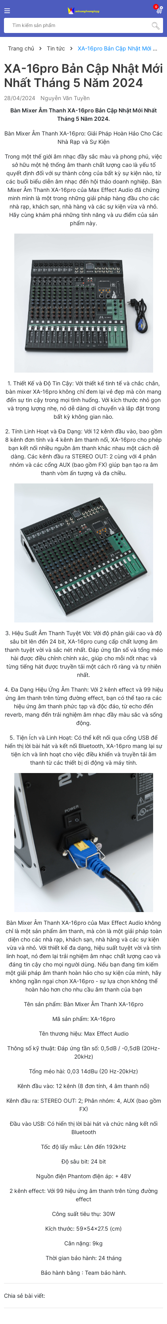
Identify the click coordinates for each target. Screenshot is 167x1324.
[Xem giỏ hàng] (159, 9)
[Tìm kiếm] (155, 25)
